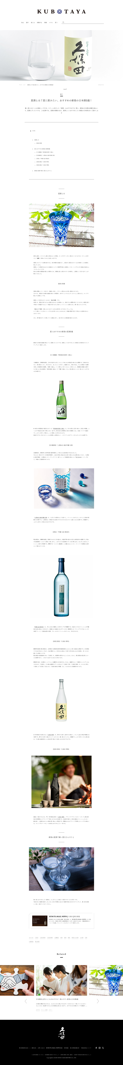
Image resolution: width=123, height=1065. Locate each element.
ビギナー (50, 1010)
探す (27, 22)
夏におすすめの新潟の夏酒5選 (42, 149)
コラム (51, 22)
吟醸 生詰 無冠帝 (39, 627)
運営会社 (34, 1047)
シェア (65, 89)
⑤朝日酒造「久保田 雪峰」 (43, 165)
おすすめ (31, 937)
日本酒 (81, 937)
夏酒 (65, 937)
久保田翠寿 (42, 937)
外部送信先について (86, 1047)
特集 (45, 22)
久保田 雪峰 (61, 817)
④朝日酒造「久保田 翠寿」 (43, 161)
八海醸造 (56, 937)
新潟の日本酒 (75, 937)
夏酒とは (36, 140)
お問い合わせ (41, 1047)
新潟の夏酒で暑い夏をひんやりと (43, 170)
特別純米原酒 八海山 (58, 428)
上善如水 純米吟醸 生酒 (41, 517)
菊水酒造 (37, 941)
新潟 (69, 937)
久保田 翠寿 (51, 734)
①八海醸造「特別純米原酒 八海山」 (45, 152)
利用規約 (66, 1047)
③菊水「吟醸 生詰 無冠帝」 (43, 158)
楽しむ (33, 22)
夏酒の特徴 (39, 143)
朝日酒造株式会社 (23, 1047)
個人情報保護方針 (74, 1047)
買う (56, 22)
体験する (39, 22)
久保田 (36, 937)
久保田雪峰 (50, 937)
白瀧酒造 (31, 941)
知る (22, 22)
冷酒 (61, 937)
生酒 (86, 937)
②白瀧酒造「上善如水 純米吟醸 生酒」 (45, 155)
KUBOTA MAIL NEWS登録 (54, 1047)
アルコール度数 (44, 1010)
